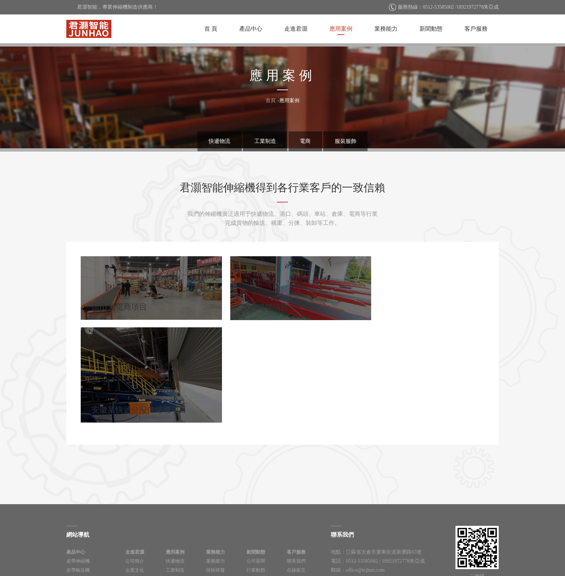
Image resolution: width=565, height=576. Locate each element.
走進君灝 (295, 29)
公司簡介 (134, 481)
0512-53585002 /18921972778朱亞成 (460, 7)
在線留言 (296, 490)
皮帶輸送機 (78, 490)
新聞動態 (430, 29)
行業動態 (255, 490)
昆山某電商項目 (145, 285)
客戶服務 (476, 29)
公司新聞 (255, 481)
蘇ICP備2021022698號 (313, 556)
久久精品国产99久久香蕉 (27, 572)
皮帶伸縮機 (78, 481)
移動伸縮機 (78, 517)
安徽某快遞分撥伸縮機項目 (419, 299)
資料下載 (296, 499)
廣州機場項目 (282, 285)
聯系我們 (296, 481)
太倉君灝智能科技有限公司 (88, 29)
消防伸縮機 (78, 499)
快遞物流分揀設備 (85, 508)
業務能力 (385, 29)
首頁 (271, 100)
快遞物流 (216, 141)
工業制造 (264, 141)
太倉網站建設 (375, 556)
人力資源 (134, 499)
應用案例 (340, 29)
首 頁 (210, 29)
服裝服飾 (349, 141)
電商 (306, 141)
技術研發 (215, 490)
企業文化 (134, 490)
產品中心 (250, 29)
